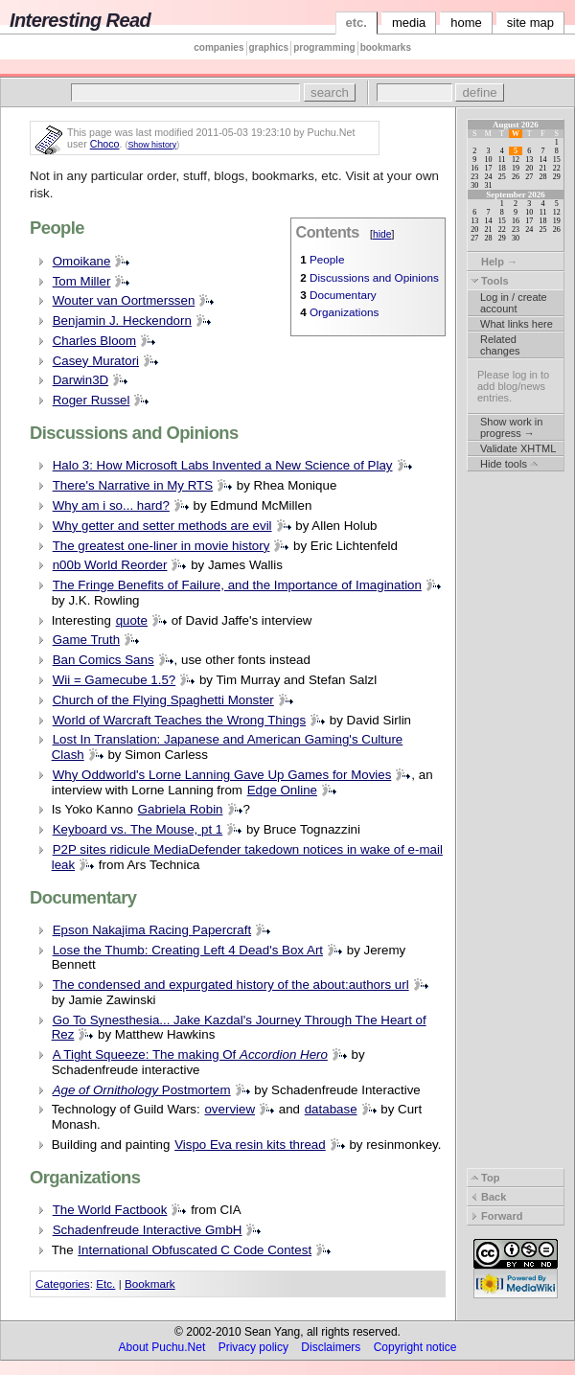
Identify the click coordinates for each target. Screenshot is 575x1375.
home (466, 22)
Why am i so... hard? (111, 505)
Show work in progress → (511, 427)
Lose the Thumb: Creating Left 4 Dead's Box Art (188, 950)
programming (324, 47)
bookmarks (385, 47)
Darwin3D (81, 380)
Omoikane (82, 261)
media (409, 22)
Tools (490, 280)
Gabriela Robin (180, 809)
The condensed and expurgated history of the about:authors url (231, 984)
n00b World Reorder (110, 565)
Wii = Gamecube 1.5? (114, 680)
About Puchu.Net (162, 1347)
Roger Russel (91, 400)
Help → (494, 261)
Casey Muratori (96, 361)
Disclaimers (330, 1347)
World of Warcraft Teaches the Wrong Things (179, 720)
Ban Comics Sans (103, 660)
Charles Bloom (94, 340)
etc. (356, 22)
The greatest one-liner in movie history (161, 546)
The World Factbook (110, 1210)
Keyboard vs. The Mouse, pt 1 (138, 829)
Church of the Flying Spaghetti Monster (163, 700)
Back (488, 1197)
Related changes (500, 344)
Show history (151, 144)
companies (218, 47)
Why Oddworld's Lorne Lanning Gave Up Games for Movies (222, 775)
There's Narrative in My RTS (133, 485)
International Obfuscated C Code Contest (194, 1250)
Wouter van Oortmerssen (124, 300)
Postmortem (142, 1090)
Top (485, 1177)
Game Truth (86, 639)
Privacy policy (253, 1347)
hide (382, 234)
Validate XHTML (518, 448)
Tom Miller (82, 281)
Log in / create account (513, 302)
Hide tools (509, 464)
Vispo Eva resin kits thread (250, 1144)
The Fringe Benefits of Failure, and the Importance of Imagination (237, 585)
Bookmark (150, 1283)
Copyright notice (415, 1347)
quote (132, 620)
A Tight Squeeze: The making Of (190, 1054)
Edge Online (282, 790)
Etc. (105, 1283)
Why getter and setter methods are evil (162, 525)
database (331, 1109)
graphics (269, 47)
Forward (496, 1216)
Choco (105, 143)
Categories (62, 1283)
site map (530, 22)
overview (229, 1109)
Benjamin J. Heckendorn (122, 320)
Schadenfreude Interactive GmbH (147, 1230)
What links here (516, 324)
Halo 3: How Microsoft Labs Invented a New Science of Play (223, 465)
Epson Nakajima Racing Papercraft (152, 930)
